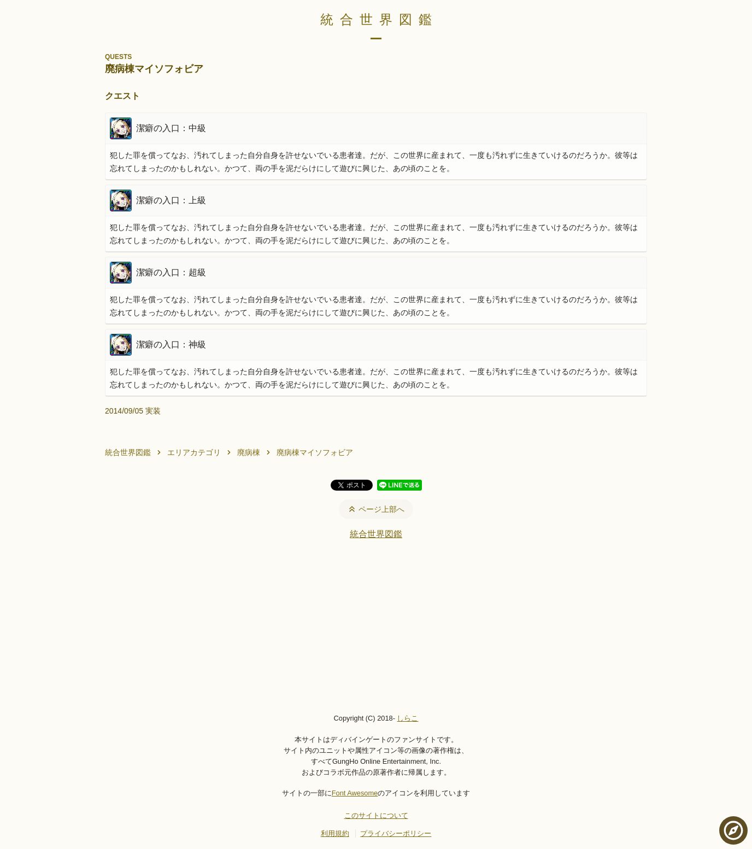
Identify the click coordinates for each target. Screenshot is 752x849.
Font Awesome (355, 793)
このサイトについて (376, 815)
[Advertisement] (376, 626)
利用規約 (335, 833)
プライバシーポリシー (395, 833)
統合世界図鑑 (379, 19)
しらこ (407, 718)
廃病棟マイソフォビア (315, 452)
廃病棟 (248, 452)
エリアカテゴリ (194, 452)
